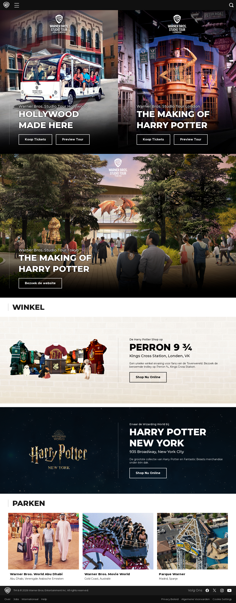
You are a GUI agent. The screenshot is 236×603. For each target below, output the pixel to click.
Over (7, 599)
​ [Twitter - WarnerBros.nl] (214, 590)
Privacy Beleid (169, 599)
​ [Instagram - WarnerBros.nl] (222, 590)
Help (44, 599)
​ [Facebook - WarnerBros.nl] (207, 590)
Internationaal (30, 599)
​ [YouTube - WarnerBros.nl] (229, 590)
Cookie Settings (222, 599)
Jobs (16, 599)
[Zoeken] (231, 5)
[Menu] (17, 5)
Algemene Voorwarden (195, 599)
